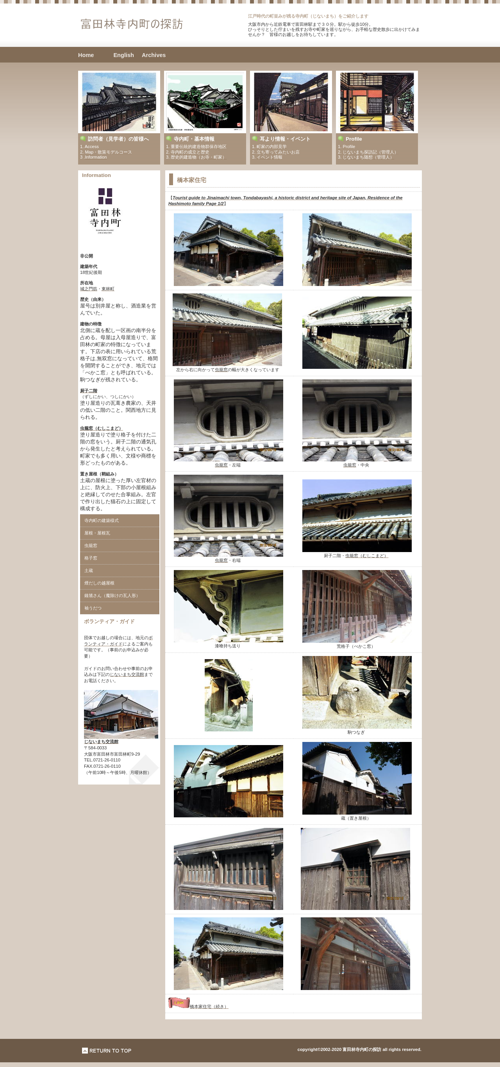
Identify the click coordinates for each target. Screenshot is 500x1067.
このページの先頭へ (107, 1050)
